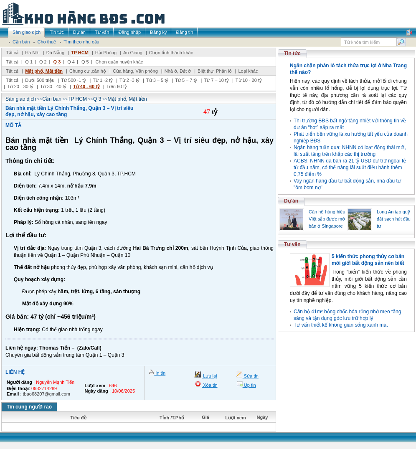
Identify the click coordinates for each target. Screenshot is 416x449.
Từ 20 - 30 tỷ (20, 86)
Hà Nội (32, 52)
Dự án (291, 201)
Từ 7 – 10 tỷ (216, 80)
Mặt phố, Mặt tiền (44, 71)
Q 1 (29, 61)
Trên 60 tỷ (117, 86)
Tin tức (292, 53)
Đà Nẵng (55, 52)
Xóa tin (209, 385)
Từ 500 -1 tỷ (73, 80)
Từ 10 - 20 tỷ (249, 80)
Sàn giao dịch (20, 99)
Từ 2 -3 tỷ (129, 80)
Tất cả (12, 52)
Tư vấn (292, 244)
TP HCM (80, 52)
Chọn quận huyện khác (119, 61)
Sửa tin (251, 375)
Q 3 (57, 61)
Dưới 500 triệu (39, 80)
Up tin (249, 385)
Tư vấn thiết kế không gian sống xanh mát (341, 325)
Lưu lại (209, 375)
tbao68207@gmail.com (46, 393)
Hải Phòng (106, 52)
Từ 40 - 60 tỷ (86, 86)
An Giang (132, 52)
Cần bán (51, 99)
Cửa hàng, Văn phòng (135, 71)
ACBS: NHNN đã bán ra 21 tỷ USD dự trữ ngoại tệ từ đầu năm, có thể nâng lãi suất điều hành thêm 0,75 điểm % (350, 167)
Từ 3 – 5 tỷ (157, 80)
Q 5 (85, 61)
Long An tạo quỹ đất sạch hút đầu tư (394, 218)
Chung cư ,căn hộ (87, 71)
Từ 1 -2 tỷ (103, 80)
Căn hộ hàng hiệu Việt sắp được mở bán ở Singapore (327, 218)
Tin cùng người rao (29, 407)
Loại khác (248, 71)
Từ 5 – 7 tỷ (186, 80)
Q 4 (71, 61)
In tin (159, 372)
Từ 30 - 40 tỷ (53, 86)
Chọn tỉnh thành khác (171, 52)
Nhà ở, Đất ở (178, 71)
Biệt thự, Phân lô (215, 71)
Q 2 (43, 61)
